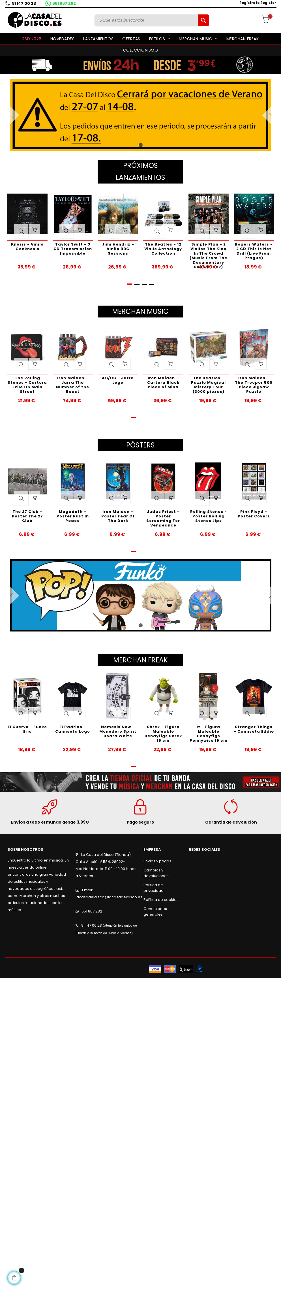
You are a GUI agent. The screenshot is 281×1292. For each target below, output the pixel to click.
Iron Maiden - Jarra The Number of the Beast (72, 384)
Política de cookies (161, 899)
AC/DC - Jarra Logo (118, 380)
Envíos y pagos (157, 861)
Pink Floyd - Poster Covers (254, 514)
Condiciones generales (155, 911)
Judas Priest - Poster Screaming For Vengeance (163, 518)
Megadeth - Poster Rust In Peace (73, 516)
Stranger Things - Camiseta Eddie (254, 729)
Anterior (20, 115)
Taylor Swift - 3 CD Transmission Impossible (72, 249)
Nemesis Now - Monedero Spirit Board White (117, 731)
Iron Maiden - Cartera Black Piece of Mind (163, 382)
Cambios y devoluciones (156, 873)
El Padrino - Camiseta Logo (72, 729)
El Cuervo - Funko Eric (27, 729)
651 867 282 (64, 3)
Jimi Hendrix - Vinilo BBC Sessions (118, 249)
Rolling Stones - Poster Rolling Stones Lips (208, 516)
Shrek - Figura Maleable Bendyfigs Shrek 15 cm (163, 733)
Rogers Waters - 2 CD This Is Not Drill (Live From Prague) (254, 251)
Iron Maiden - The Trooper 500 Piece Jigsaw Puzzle (254, 384)
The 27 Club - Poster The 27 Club (27, 516)
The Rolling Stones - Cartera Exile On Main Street (27, 384)
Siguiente (261, 115)
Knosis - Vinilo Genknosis (27, 246)
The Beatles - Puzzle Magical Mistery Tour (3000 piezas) (208, 384)
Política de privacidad (153, 887)
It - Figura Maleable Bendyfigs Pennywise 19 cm (209, 733)
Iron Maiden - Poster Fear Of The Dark (118, 516)
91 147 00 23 (24, 3)
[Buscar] (147, 20)
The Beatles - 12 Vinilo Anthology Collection (163, 249)
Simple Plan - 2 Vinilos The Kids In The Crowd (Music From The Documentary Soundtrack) (208, 252)
